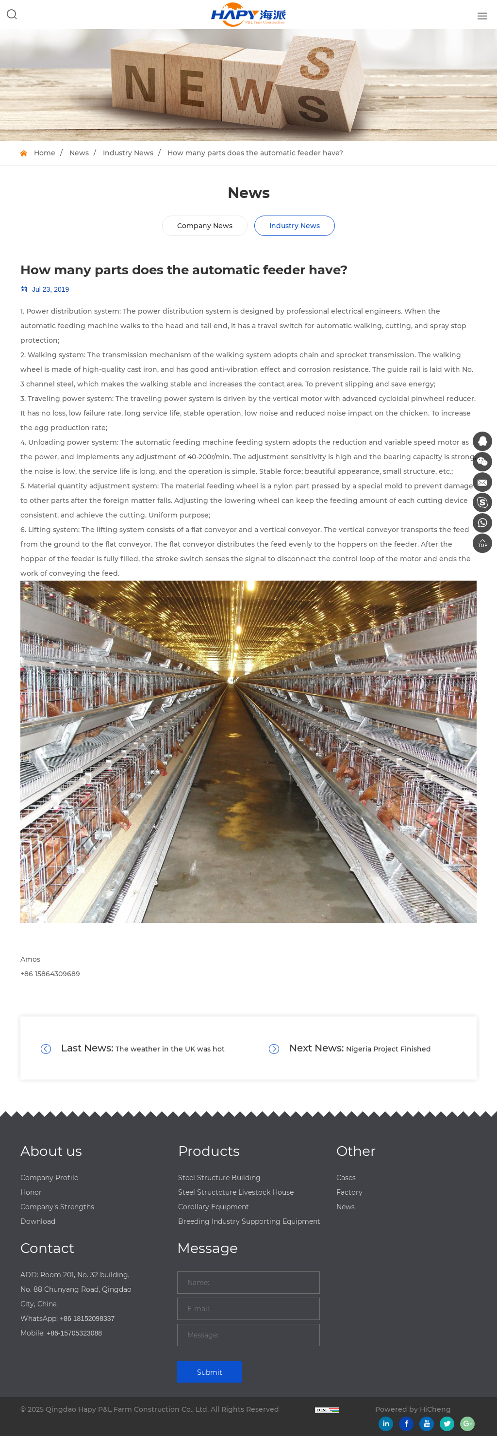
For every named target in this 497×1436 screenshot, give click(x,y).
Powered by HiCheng (413, 1409)
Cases (346, 1177)
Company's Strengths (57, 1206)
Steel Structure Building (219, 1177)
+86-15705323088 (74, 1333)
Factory (349, 1192)
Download (37, 1221)
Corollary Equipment (213, 1206)
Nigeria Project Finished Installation (349, 1059)
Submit (209, 1372)
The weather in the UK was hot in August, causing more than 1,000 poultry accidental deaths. (134, 1059)
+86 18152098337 (87, 1318)
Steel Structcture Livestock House (236, 1192)
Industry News (128, 153)
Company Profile (49, 1177)
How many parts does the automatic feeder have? (255, 153)
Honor (31, 1192)
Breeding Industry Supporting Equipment (249, 1221)
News (79, 153)
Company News (204, 225)
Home (44, 153)
